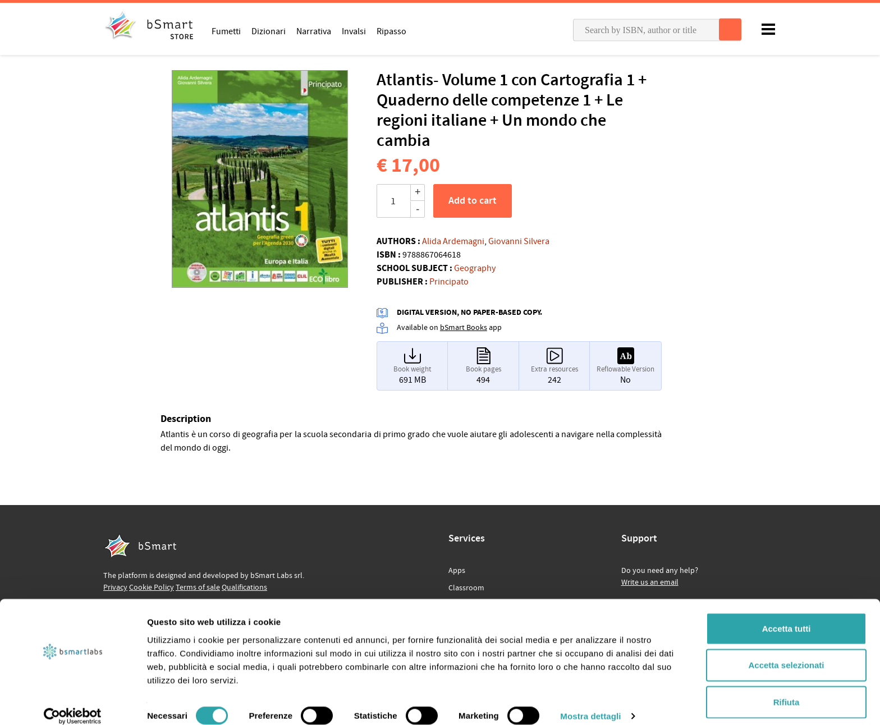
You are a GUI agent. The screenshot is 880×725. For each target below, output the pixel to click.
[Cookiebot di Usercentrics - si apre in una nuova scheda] (73, 703)
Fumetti (226, 30)
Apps (456, 571)
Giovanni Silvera (518, 241)
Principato (449, 281)
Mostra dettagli (590, 703)
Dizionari (268, 30)
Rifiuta (786, 688)
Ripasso (391, 30)
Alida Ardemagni (453, 241)
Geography (475, 268)
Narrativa (313, 30)
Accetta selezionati (786, 652)
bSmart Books (463, 328)
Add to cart (472, 201)
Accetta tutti (786, 615)
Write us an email (650, 582)
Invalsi (354, 30)
